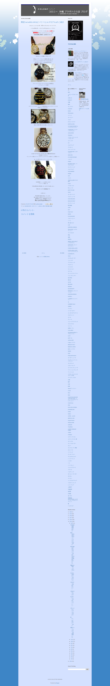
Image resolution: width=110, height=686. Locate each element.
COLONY (70, 108)
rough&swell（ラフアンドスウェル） (72, 130)
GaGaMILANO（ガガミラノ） (31, 206)
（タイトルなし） (78, 72)
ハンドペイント (71, 458)
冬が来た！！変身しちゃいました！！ (72, 601)
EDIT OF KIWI (71, 190)
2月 (72, 656)
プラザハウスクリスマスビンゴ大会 (73, 375)
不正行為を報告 (72, 44)
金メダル (70, 495)
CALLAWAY (70, 330)
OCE (69, 353)
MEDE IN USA (71, 418)
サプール (70, 271)
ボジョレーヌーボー (72, 474)
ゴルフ (69, 119)
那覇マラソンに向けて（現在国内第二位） (72, 632)
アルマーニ (70, 264)
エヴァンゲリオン (72, 436)
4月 (72, 653)
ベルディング (71, 471)
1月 (72, 658)
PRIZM (69, 173)
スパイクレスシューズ (73, 367)
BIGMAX (70, 286)
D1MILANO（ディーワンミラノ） (72, 245)
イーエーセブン (71, 310)
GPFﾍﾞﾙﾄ (70, 338)
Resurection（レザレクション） (72, 230)
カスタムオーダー (72, 258)
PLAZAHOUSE (71, 216)
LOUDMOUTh (71, 253)
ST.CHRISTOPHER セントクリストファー (73, 127)
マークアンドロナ (72, 377)
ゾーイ (69, 220)
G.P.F (69, 335)
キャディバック (71, 203)
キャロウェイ (71, 363)
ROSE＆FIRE (71, 422)
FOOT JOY (70, 212)
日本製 (69, 493)
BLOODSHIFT (71, 288)
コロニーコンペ (71, 218)
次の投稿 (24, 253)
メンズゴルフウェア (72, 480)
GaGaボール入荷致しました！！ (72, 586)
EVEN (69, 411)
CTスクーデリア (71, 121)
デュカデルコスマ (72, 456)
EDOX (69, 111)
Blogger (57, 683)
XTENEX (70, 434)
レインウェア (71, 484)
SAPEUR (70, 424)
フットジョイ (71, 372)
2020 (71, 511)
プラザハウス (71, 185)
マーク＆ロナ (71, 232)
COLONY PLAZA (84, 99)
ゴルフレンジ (71, 315)
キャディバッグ (71, 167)
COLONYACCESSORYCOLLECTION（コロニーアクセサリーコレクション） (73, 399)
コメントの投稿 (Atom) (44, 256)
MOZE (69, 214)
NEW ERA (70, 155)
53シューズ (70, 187)
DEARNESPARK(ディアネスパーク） (73, 333)
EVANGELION (71, 409)
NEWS (69, 351)
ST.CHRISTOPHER (72, 157)
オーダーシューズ (72, 357)
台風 (69, 379)
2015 (71, 521)
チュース (70, 319)
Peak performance (72, 355)
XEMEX (70, 306)
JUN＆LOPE (71, 340)
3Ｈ (69, 142)
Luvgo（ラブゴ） (72, 342)
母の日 (69, 280)
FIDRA (69, 161)
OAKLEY (70, 100)
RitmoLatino (70, 113)
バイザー (70, 460)
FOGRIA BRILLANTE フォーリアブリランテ (73, 251)
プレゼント (70, 147)
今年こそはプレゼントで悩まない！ (72, 612)
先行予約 (70, 277)
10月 (72, 641)
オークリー (70, 117)
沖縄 (69, 102)
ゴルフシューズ (71, 196)
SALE (69, 256)
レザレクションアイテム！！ (80, 51)
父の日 (69, 282)
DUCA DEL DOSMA (72, 407)
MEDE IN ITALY (71, 344)
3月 (72, 655)
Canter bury (70, 403)
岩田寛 (69, 491)
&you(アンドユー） (72, 388)
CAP (69, 225)
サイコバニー (71, 269)
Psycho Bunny (71, 420)
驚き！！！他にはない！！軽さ (72, 621)
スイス (69, 178)
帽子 (69, 381)
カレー (69, 445)
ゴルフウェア (71, 145)
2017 (71, 517)
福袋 (51, 206)
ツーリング (70, 452)
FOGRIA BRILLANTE (72, 248)
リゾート (70, 326)
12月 (72, 523)
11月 (72, 639)
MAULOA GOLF (71, 201)
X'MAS (69, 432)
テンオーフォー (71, 454)
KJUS (69, 183)
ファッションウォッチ (73, 369)
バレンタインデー (72, 275)
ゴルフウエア (71, 169)
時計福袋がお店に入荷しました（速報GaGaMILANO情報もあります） (72, 555)
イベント (70, 115)
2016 (71, 519)
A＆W (69, 390)
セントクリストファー (73, 273)
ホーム (43, 253)
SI (68, 302)
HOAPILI (70, 296)
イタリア (70, 159)
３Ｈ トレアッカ (71, 149)
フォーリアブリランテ (73, 321)
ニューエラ (70, 260)
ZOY (69, 175)
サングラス (70, 106)
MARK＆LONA (71, 124)
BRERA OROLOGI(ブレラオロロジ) (73, 242)
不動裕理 (70, 489)
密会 (69, 235)
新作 (69, 104)
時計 (44, 206)
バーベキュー (71, 465)
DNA (69, 405)
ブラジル (70, 469)
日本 (69, 384)
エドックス (70, 140)
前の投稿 (62, 253)
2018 (71, 515)
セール (69, 317)
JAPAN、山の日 (71, 416)
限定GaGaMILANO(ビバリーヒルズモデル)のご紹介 (72, 538)
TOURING (70, 427)
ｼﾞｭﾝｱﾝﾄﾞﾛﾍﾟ (71, 506)
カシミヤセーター (72, 443)
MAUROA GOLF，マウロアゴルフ (72, 164)
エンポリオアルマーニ (73, 313)
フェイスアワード (72, 467)
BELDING (70, 284)
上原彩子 (70, 487)
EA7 (69, 209)
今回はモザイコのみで (72, 593)
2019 (71, 513)
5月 (72, 651)
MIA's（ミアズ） (71, 349)
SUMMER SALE (71, 304)
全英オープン (71, 328)
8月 (72, 645)
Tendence (70, 135)
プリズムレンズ (71, 262)
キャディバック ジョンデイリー (72, 360)
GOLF (69, 192)
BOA (69, 395)
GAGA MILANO (71, 198)
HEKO (69, 413)
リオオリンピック (72, 482)
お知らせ (40, 206)
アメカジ (70, 308)
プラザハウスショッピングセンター (73, 138)
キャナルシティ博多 (72, 447)
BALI (69, 392)
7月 (72, 647)
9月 (72, 643)
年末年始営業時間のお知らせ (72, 527)
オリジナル (70, 441)
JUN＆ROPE (71, 133)
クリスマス (70, 266)
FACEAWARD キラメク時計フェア (72, 577)
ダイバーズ (70, 450)
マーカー (70, 478)
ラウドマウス (71, 323)
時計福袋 (48, 206)
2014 (71, 661)
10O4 (69, 207)
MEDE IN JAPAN (72, 346)
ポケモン (70, 476)
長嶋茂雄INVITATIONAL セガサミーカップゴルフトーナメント (73, 499)
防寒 (69, 386)
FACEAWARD (71, 171)
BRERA (69, 239)
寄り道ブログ (71, 222)
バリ (69, 463)
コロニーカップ (71, 365)
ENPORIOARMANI (72, 294)
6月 (72, 649)
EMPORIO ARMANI (72, 227)
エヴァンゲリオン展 (72, 439)
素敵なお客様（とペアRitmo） (72, 568)
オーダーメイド (71, 194)
